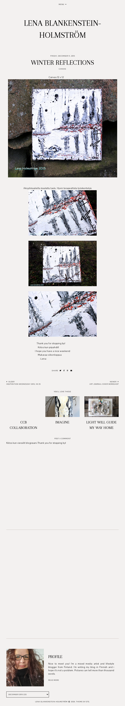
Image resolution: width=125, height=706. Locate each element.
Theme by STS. (83, 702)
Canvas (62, 69)
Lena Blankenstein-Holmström (51, 702)
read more (53, 680)
